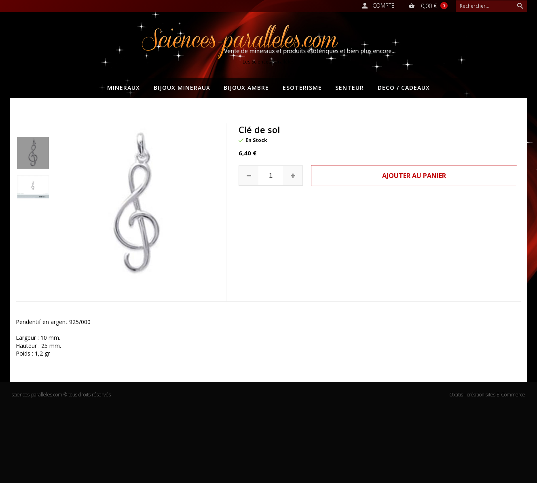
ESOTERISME (302, 87)
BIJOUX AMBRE (246, 87)
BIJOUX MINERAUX (182, 87)
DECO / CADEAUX (404, 87)
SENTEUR (349, 87)
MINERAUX (123, 87)
